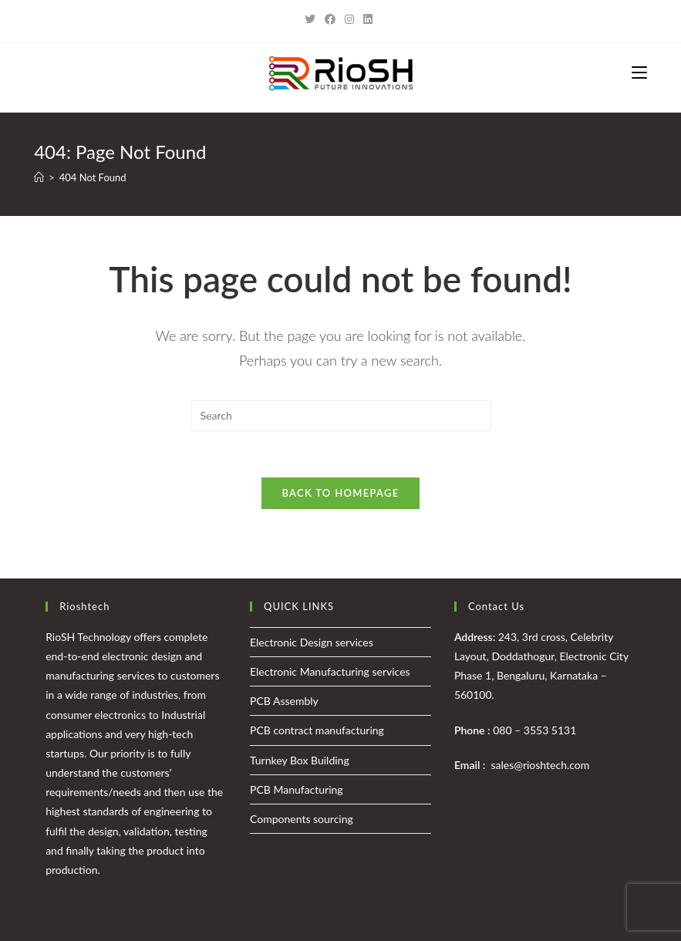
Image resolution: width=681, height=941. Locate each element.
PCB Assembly (284, 700)
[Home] (39, 177)
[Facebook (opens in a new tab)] (330, 19)
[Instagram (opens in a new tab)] (349, 19)
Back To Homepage (340, 493)
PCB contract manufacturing (317, 730)
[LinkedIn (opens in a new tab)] (368, 19)
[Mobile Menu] (639, 73)
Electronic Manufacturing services (330, 671)
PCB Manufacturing (296, 789)
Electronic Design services (311, 642)
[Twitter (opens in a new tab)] (312, 19)
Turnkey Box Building (299, 760)
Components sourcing (301, 818)
